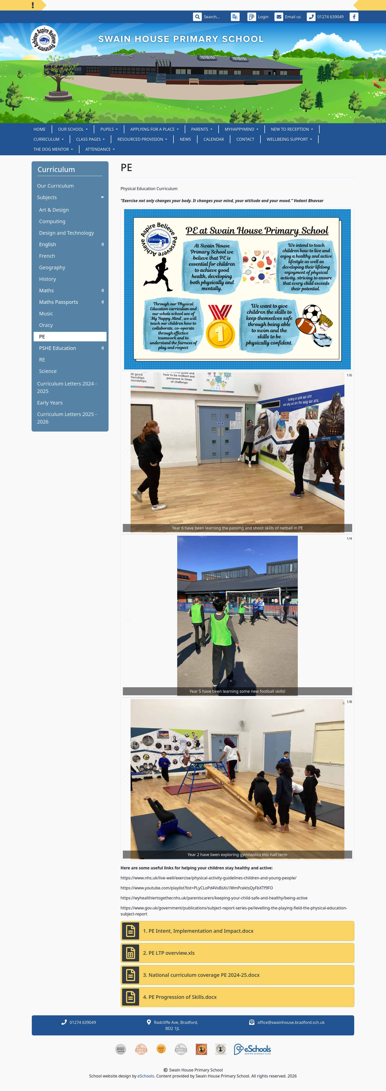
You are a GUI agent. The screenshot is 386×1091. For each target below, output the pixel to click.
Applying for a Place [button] (152, 129)
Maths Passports (71, 302)
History (47, 279)
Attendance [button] (98, 149)
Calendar (214, 139)
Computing (52, 221)
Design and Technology (66, 232)
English (71, 244)
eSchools (146, 1076)
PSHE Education (71, 348)
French (47, 255)
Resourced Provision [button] (140, 139)
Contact (245, 139)
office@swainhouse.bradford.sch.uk (291, 1022)
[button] (127, 452)
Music (46, 313)
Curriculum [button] (47, 139)
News (185, 139)
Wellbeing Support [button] (288, 139)
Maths (71, 290)
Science (48, 371)
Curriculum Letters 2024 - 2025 (67, 387)
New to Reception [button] (290, 129)
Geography (52, 267)
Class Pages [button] (89, 139)
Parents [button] (200, 129)
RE (42, 359)
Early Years (50, 402)
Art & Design (54, 209)
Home (40, 129)
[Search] (214, 17)
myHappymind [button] (240, 129)
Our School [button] (71, 129)
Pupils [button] (107, 129)
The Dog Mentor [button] (52, 149)
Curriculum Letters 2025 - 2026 (67, 418)
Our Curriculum (55, 185)
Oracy (46, 325)
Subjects (71, 197)
